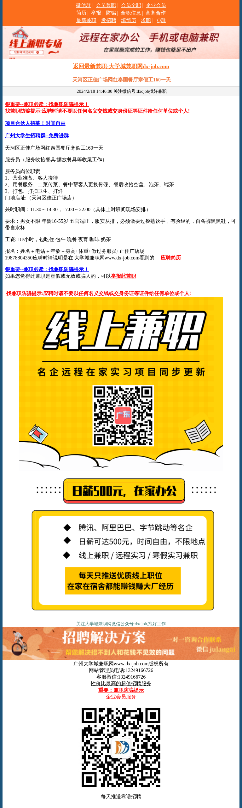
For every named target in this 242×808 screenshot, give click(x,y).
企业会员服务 (121, 696)
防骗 (111, 12)
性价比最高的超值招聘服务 (121, 683)
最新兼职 (86, 20)
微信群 (83, 5)
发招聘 (108, 20)
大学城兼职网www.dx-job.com (107, 257)
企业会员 (156, 5)
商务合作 (156, 12)
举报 (96, 12)
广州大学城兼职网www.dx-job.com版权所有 (121, 663)
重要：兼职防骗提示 (121, 690)
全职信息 (131, 12)
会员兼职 (106, 5)
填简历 (128, 20)
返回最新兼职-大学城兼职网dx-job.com (121, 66)
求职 (146, 20)
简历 (81, 12)
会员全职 (131, 5)
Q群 (161, 20)
